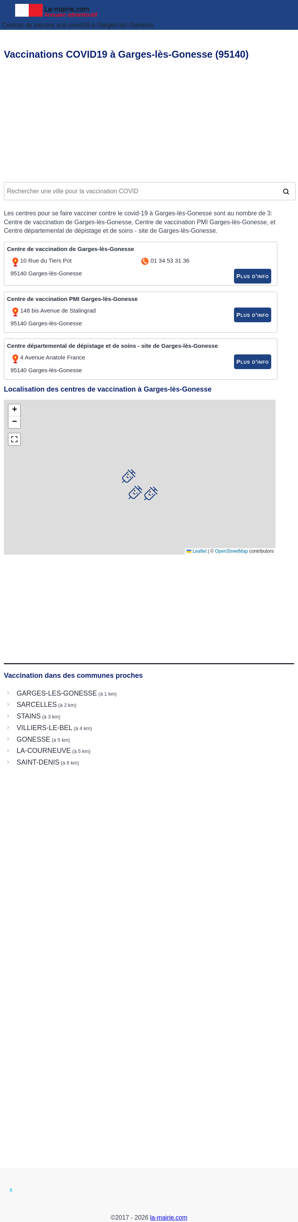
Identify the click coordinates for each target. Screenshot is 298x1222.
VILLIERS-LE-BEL (45, 728)
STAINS (29, 716)
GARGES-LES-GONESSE (57, 693)
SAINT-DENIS (38, 762)
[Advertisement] (149, 122)
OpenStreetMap (231, 551)
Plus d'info (252, 276)
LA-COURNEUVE (44, 751)
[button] (135, 492)
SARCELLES (37, 704)
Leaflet (196, 551)
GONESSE (33, 739)
